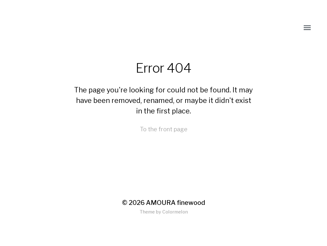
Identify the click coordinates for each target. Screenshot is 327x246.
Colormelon (175, 211)
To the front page (163, 129)
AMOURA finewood (175, 202)
